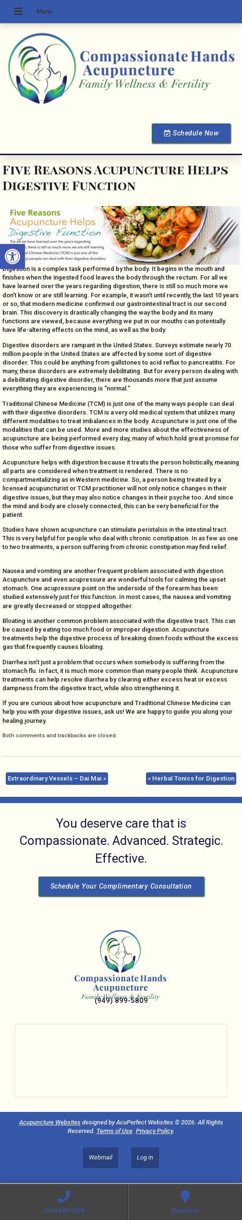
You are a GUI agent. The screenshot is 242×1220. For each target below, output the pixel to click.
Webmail (100, 1157)
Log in (145, 1157)
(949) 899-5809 (121, 1000)
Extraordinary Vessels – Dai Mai (57, 778)
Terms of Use (115, 1131)
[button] (12, 256)
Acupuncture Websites (50, 1122)
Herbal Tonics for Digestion (191, 778)
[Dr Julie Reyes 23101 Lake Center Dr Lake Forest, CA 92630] (121, 1061)
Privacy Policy (154, 1131)
